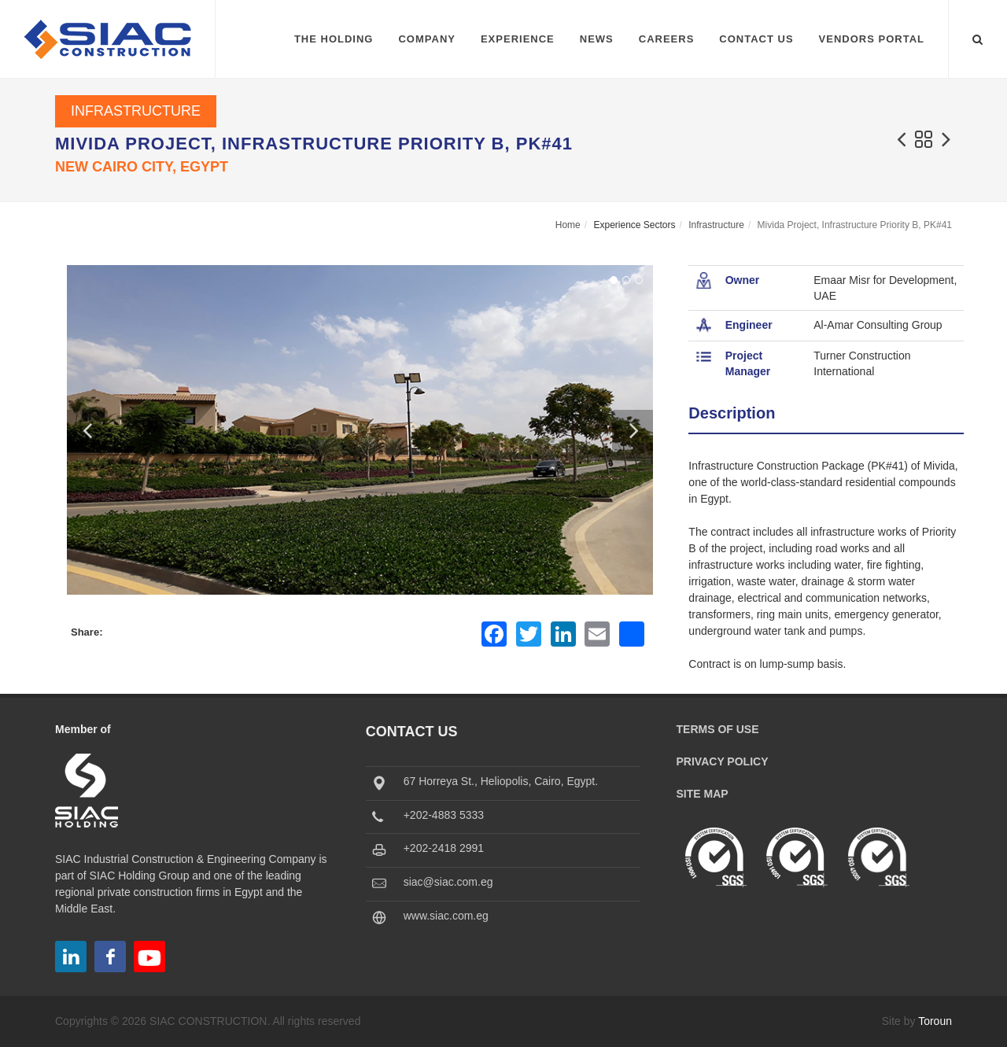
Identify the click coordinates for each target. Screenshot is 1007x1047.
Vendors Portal (871, 39)
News (597, 39)
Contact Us (756, 39)
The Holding (334, 39)
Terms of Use (718, 729)
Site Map (703, 793)
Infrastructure (136, 111)
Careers (667, 39)
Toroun (935, 1021)
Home (568, 224)
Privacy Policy (723, 761)
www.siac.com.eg (446, 915)
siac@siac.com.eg (448, 882)
